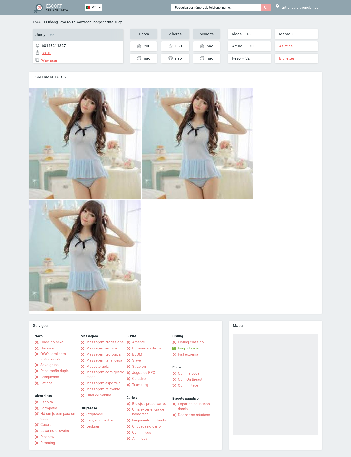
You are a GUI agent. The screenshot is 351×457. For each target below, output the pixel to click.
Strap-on (139, 366)
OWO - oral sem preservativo (53, 356)
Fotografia (48, 408)
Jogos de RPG (143, 372)
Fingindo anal (189, 348)
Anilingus (139, 438)
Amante (138, 342)
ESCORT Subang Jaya (49, 22)
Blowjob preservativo (149, 404)
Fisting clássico (191, 342)
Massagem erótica (101, 348)
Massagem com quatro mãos (105, 374)
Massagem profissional (105, 342)
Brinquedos (49, 377)
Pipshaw (47, 437)
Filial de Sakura (98, 395)
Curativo (139, 378)
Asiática (285, 46)
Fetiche (46, 383)
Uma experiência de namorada (148, 411)
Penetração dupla (54, 371)
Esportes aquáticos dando (194, 406)
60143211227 (54, 45)
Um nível (47, 348)
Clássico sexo (52, 342)
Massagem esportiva (103, 383)
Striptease (94, 414)
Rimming (47, 443)
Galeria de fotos (50, 77)
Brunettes (287, 58)
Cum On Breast (190, 379)
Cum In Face (188, 385)
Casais (46, 424)
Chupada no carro (146, 426)
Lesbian (92, 426)
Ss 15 (71, 22)
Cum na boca (188, 373)
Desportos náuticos (194, 415)
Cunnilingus (141, 432)
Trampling (140, 385)
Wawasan (83, 22)
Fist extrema (188, 354)
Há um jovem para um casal (58, 416)
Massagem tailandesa (104, 360)
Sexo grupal (49, 365)
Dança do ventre (99, 420)
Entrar (297, 6)
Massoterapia (97, 366)
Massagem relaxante (103, 389)
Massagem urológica (103, 354)
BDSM (137, 354)
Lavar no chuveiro (54, 431)
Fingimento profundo (149, 420)
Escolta (46, 402)
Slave (136, 360)
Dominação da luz (146, 348)
